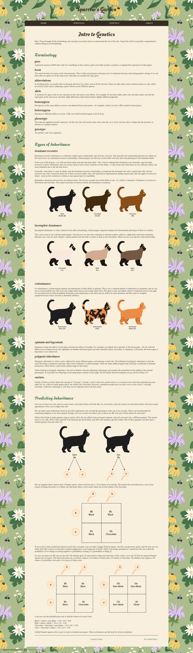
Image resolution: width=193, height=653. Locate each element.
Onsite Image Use (36, 650)
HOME (44, 23)
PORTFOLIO (78, 23)
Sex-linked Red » (151, 639)
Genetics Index (96, 639)
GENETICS (114, 23)
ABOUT (149, 23)
